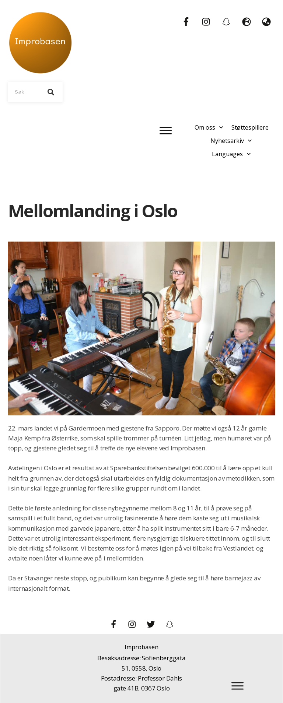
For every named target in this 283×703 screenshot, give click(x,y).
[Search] (50, 92)
